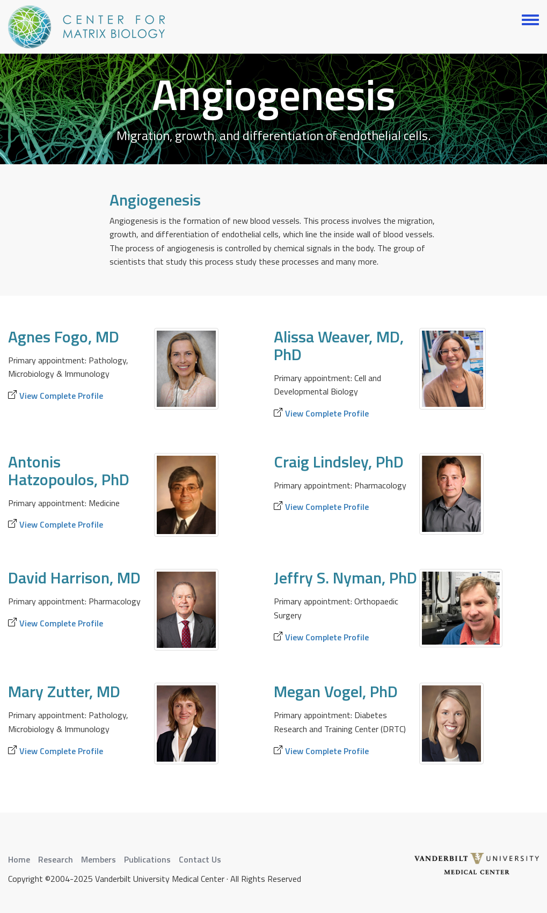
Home (19, 859)
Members (98, 859)
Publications (147, 859)
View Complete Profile (61, 395)
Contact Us (200, 859)
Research (55, 859)
